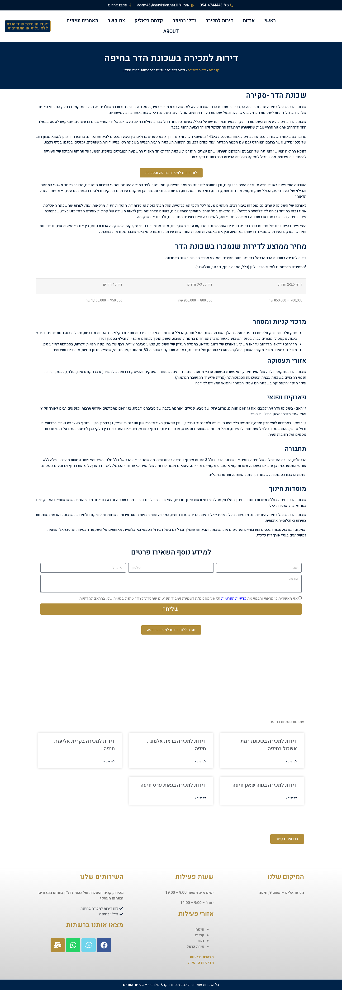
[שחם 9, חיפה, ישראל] (261, 931)
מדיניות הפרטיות (234, 598)
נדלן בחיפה (184, 20)
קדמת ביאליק (148, 20)
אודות (249, 20)
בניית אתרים (133, 985)
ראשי (270, 20)
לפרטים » (291, 761)
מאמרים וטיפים (82, 20)
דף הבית (214, 70)
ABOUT (171, 31)
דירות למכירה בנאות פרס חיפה (173, 785)
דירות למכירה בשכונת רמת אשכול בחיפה (268, 744)
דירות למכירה (219, 20)
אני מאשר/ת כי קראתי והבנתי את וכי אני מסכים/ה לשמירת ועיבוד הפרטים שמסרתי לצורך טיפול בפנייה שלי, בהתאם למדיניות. (188, 598)
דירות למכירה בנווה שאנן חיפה (265, 785)
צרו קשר (116, 20)
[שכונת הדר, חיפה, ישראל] (171, 678)
